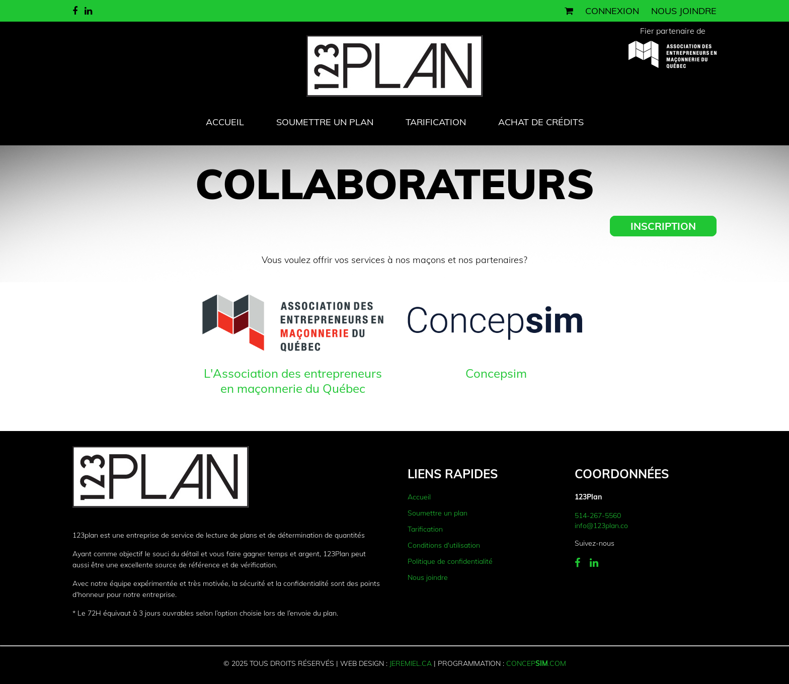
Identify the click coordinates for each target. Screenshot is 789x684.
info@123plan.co (601, 525)
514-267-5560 (598, 515)
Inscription (663, 226)
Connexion (612, 11)
